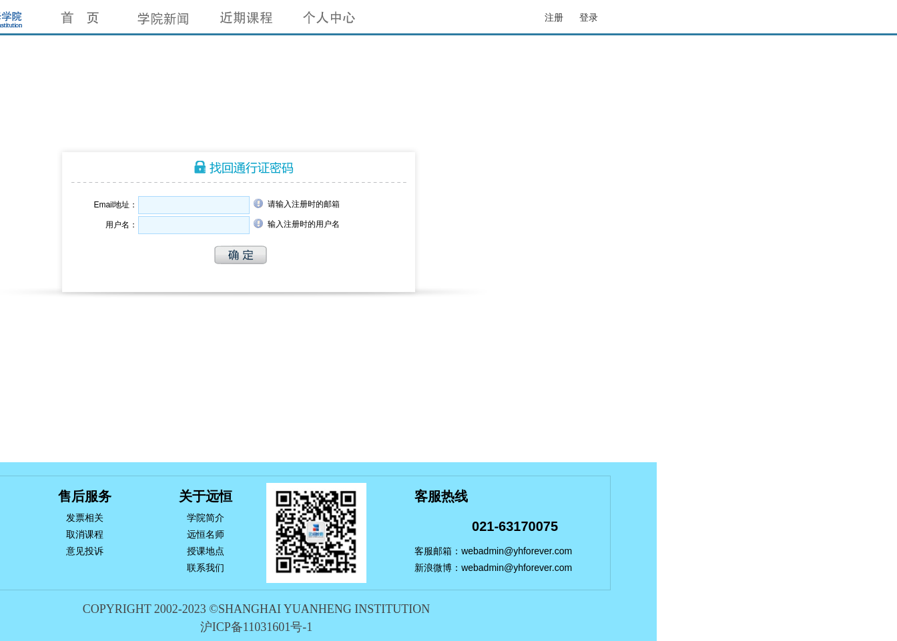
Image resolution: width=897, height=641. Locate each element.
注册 (554, 17)
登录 (588, 17)
